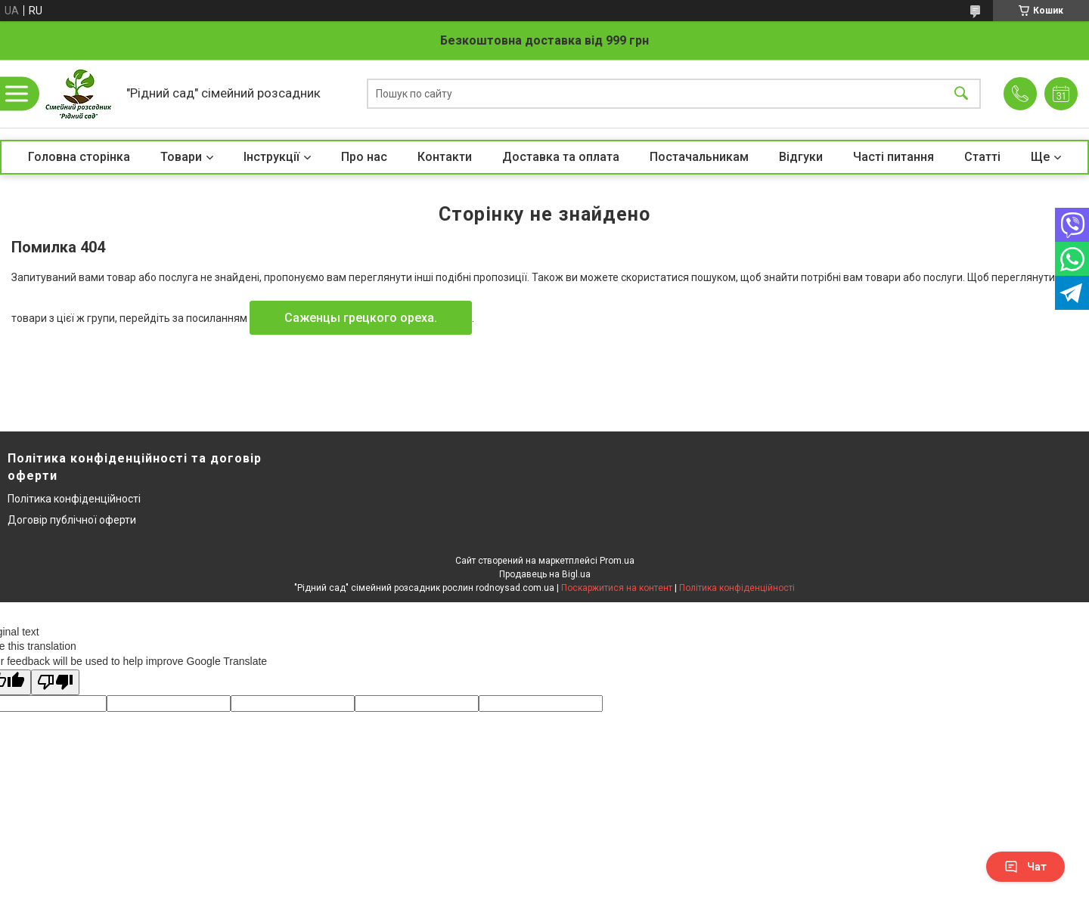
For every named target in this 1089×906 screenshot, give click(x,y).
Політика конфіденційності (74, 499)
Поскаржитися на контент (616, 588)
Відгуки (801, 157)
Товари (181, 157)
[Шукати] (961, 94)
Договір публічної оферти (72, 520)
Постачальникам (699, 157)
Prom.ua (617, 560)
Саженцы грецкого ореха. (360, 318)
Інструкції (271, 157)
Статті (982, 157)
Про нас (364, 157)
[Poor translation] (55, 682)
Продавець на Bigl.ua (545, 574)
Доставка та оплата (560, 157)
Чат (1025, 867)
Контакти (444, 157)
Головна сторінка (79, 157)
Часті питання (893, 157)
